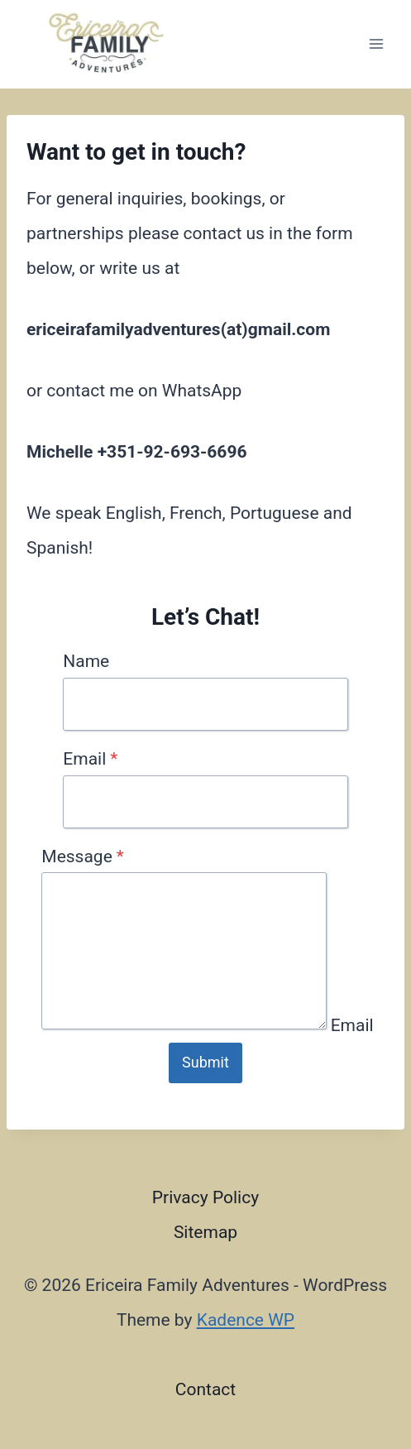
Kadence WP (245, 1320)
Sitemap (205, 1232)
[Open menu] (376, 44)
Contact (205, 1389)
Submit (205, 1062)
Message (82, 856)
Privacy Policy (205, 1197)
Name (86, 661)
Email (90, 759)
